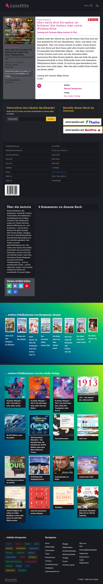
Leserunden (49, 551)
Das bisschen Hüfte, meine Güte (45, 341)
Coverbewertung (51, 565)
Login (81, 560)
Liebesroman (11, 558)
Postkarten (49, 568)
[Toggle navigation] (88, 6)
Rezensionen (50, 558)
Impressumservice (52, 572)
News (47, 544)
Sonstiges (93, 20)
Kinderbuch (21, 549)
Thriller (9, 544)
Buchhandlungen (69, 551)
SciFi (28, 566)
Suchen (51, 119)
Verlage (65, 558)
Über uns (82, 544)
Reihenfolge (49, 547)
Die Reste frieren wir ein (92, 339)
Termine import (69, 565)
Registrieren (84, 563)
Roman (27, 544)
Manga (19, 566)
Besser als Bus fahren (21, 338)
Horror (18, 544)
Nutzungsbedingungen (88, 550)
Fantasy (31, 553)
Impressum (83, 554)
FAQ (80, 547)
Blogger (65, 544)
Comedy (9, 566)
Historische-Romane (13, 562)
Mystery (9, 549)
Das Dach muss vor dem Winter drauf (56, 343)
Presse (65, 562)
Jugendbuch (34, 549)
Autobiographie (30, 562)
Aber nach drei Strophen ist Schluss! (9, 340)
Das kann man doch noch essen (81, 340)
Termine (48, 561)
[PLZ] (32, 119)
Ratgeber (9, 553)
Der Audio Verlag (72, 96)
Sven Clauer (93, 580)
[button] (96, 6)
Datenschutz (84, 557)
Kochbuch (20, 553)
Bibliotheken (67, 548)
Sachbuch (32, 558)
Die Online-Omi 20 (59, 172)
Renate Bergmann (73, 89)
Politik (22, 558)
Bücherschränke (69, 555)
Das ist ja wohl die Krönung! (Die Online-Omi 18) (68, 344)
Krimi (36, 544)
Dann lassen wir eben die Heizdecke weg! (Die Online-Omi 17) (33, 346)
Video (47, 554)
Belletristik (10, 571)
